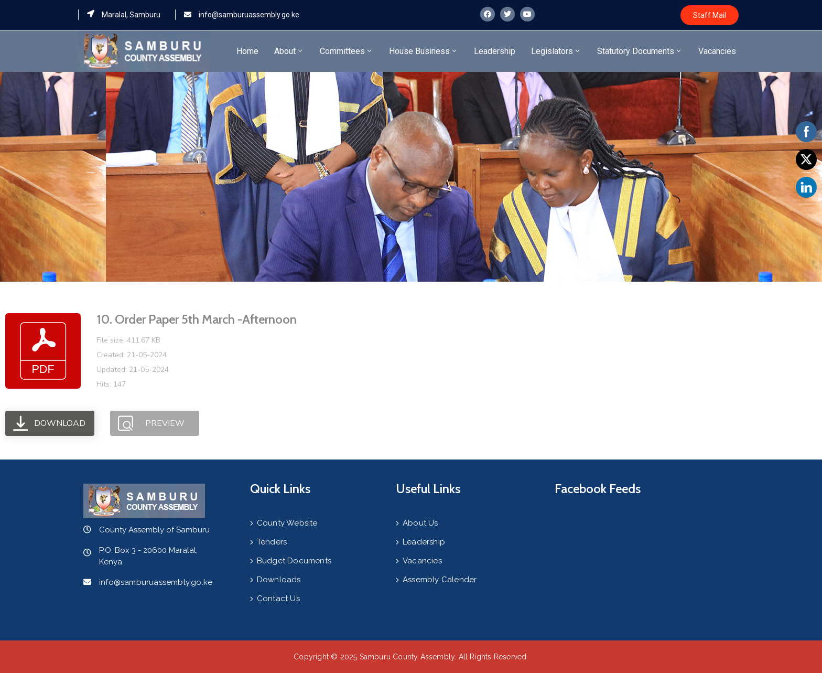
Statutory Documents (640, 51)
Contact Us (278, 598)
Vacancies (717, 51)
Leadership (494, 51)
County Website (287, 523)
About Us (420, 523)
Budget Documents (294, 560)
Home (247, 51)
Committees (346, 51)
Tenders (272, 542)
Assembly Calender (440, 579)
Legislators (556, 51)
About (289, 51)
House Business (423, 51)
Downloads (279, 579)
